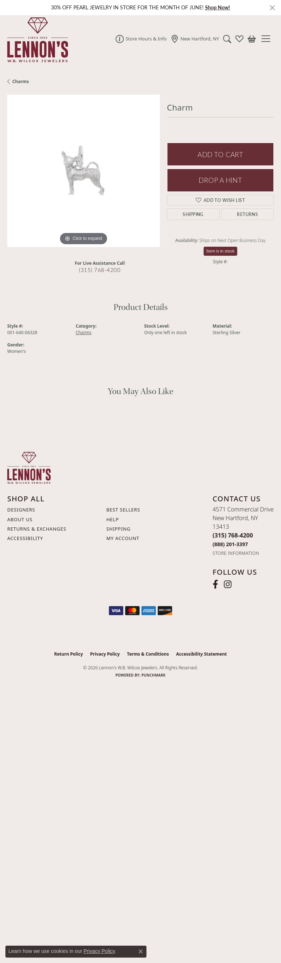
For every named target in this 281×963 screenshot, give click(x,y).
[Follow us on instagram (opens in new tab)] (227, 584)
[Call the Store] (233, 535)
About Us (20, 519)
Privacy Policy (105, 654)
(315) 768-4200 (99, 269)
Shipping (193, 214)
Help (112, 519)
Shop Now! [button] (217, 7)
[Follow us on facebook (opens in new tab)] (215, 584)
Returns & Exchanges (36, 528)
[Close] (272, 7)
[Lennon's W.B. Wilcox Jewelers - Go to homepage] (29, 467)
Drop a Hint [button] (220, 180)
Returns (247, 214)
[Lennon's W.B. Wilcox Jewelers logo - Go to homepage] (36, 38)
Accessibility (25, 538)
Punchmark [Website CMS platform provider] (153, 675)
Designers (21, 509)
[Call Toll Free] (230, 544)
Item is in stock (221, 251)
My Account (122, 538)
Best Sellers (123, 509)
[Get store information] (236, 553)
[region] (83, 171)
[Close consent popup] (141, 951)
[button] (227, 38)
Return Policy (68, 654)
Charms (20, 81)
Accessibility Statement (201, 654)
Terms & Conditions (148, 654)
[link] (141, 38)
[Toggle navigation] (268, 38)
